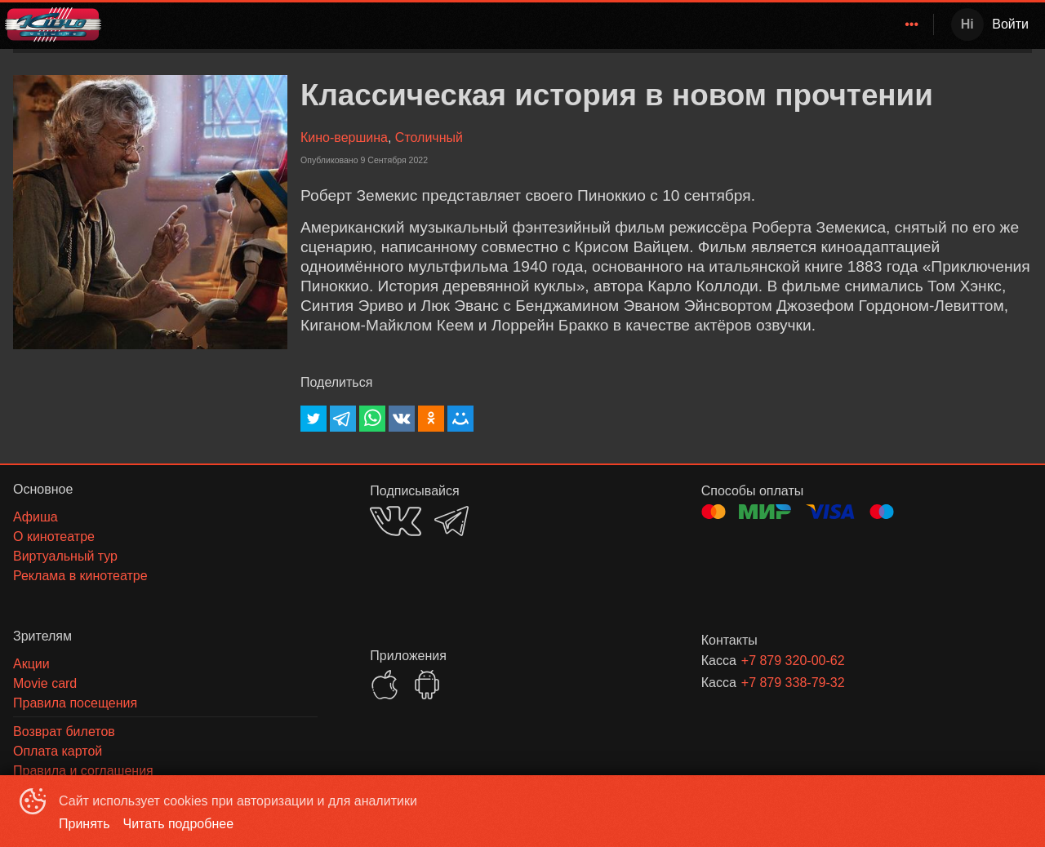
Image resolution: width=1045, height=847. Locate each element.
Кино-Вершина (581, 24)
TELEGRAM (451, 521)
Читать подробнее (178, 824)
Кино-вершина (344, 137)
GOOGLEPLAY (427, 684)
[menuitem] (585, 24)
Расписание (688, 24)
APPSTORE (384, 684)
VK (395, 521)
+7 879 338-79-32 (793, 683)
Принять (84, 824)
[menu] (520, 24)
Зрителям (773, 24)
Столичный (429, 137)
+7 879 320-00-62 (793, 660)
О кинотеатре (869, 24)
